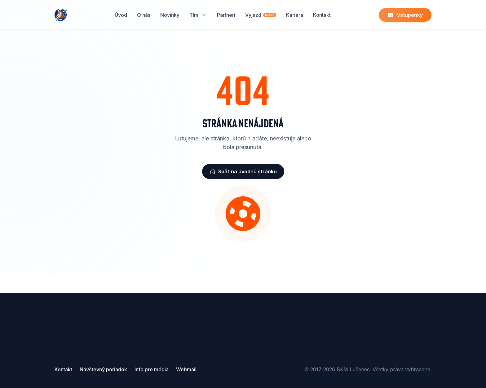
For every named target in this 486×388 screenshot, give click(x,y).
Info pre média (152, 369)
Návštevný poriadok (103, 369)
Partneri (226, 15)
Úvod (121, 15)
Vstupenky (405, 15)
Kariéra (294, 15)
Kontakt (322, 15)
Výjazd (260, 15)
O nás (143, 15)
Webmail (186, 369)
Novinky (169, 15)
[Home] (61, 15)
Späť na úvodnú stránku (243, 171)
